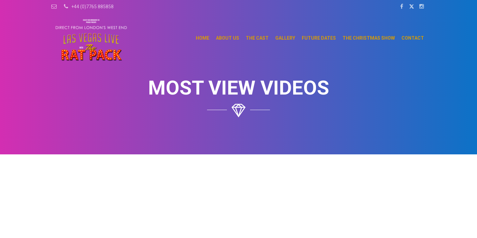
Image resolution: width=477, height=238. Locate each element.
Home (202, 38)
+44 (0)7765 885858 (88, 6)
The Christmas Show (369, 38)
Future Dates (319, 38)
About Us (227, 38)
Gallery (285, 38)
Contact (412, 38)
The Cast (257, 38)
